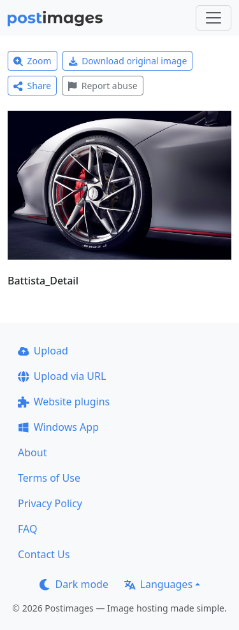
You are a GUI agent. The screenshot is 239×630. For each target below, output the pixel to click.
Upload (43, 351)
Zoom (32, 61)
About (32, 452)
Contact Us (43, 554)
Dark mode (74, 584)
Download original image (127, 61)
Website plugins (64, 402)
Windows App (58, 427)
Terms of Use (49, 478)
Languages (158, 584)
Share (32, 86)
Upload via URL (62, 376)
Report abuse (102, 86)
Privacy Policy (50, 503)
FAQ (27, 529)
